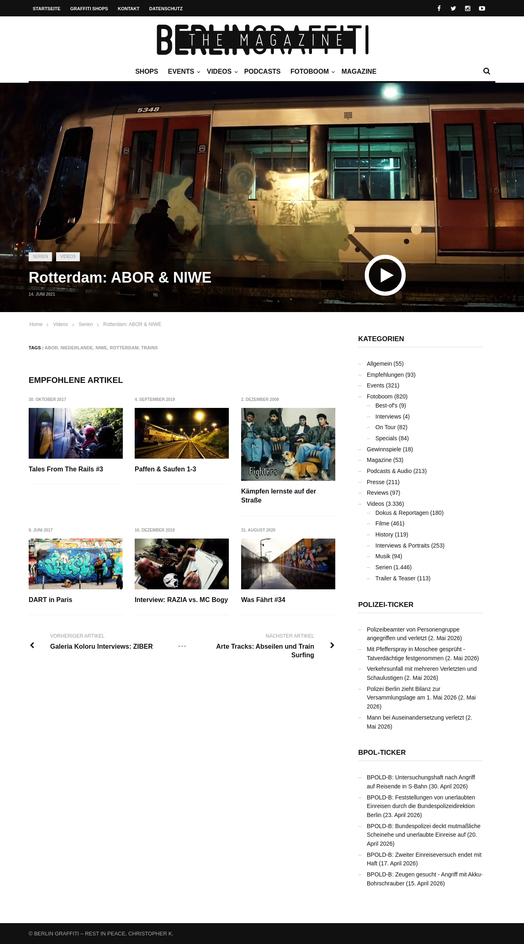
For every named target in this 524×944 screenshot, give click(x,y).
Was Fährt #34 (264, 599)
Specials (386, 438)
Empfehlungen (385, 374)
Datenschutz (166, 8)
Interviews (388, 416)
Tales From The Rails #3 (66, 469)
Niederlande (77, 347)
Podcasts (262, 71)
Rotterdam (124, 347)
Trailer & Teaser (395, 578)
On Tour (385, 427)
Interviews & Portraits (402, 545)
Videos (221, 71)
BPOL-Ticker (382, 752)
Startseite (47, 8)
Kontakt (129, 8)
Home (36, 324)
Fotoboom (311, 71)
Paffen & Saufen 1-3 (165, 469)
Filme (382, 523)
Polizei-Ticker (385, 605)
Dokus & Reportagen (402, 512)
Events (183, 71)
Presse (376, 482)
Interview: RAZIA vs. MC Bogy (181, 599)
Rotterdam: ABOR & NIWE (132, 324)
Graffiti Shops (89, 8)
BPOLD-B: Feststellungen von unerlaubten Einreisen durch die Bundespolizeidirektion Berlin (421, 806)
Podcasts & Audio (389, 471)
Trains (149, 347)
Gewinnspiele (384, 449)
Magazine (358, 71)
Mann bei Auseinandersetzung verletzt (415, 717)
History (384, 534)
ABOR (51, 347)
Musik (383, 556)
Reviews (377, 492)
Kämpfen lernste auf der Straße (279, 496)
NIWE (101, 347)
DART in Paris (50, 599)
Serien (40, 256)
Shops (146, 71)
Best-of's (386, 405)
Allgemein (379, 363)
